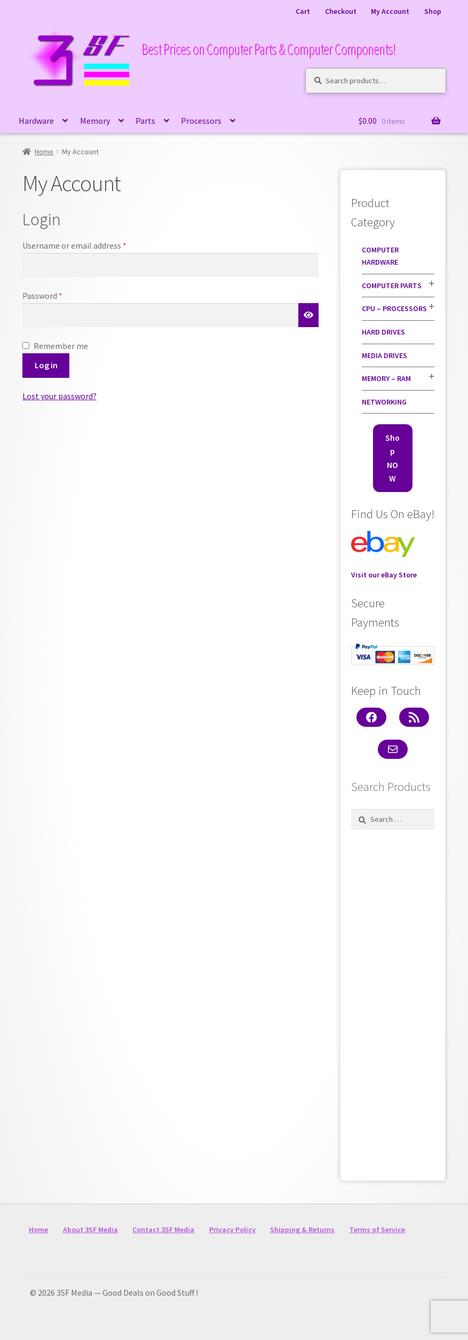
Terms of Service (377, 1229)
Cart (303, 11)
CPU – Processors (394, 308)
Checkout (340, 11)
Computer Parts (392, 285)
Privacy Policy (232, 1229)
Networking (384, 402)
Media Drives (384, 355)
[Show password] (308, 315)
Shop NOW (392, 458)
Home (44, 151)
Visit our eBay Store (384, 555)
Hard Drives (383, 332)
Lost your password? (59, 396)
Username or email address (90, 245)
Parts (145, 120)
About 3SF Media (90, 1229)
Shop (432, 11)
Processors (201, 120)
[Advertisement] (392, 1002)
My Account (390, 11)
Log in (46, 365)
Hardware (36, 120)
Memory (95, 120)
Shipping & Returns (302, 1229)
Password (58, 295)
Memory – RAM (386, 378)
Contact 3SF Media (163, 1229)
